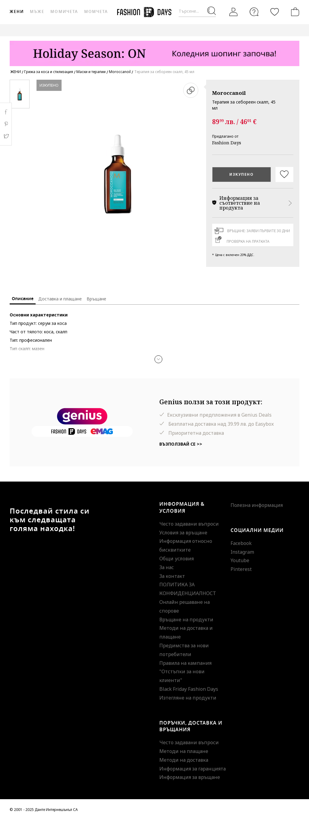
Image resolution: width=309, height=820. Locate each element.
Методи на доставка (183, 760)
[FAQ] (254, 12)
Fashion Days (226, 142)
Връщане (96, 299)
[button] (158, 359)
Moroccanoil (229, 92)
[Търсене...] (197, 11)
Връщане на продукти (186, 619)
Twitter (6, 136)
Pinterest (241, 569)
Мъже (37, 11)
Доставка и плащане (60, 299)
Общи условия (176, 558)
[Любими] (274, 12)
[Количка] (293, 12)
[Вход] (233, 12)
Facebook (241, 543)
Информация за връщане (189, 777)
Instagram (242, 552)
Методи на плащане (183, 751)
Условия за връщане (183, 532)
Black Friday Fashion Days (188, 689)
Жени (17, 11)
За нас (166, 567)
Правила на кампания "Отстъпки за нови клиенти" (185, 672)
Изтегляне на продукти (187, 697)
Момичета (64, 11)
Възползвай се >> (180, 444)
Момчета (96, 11)
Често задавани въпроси (189, 524)
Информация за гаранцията (192, 768)
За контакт (172, 576)
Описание (22, 299)
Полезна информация (257, 505)
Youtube (240, 560)
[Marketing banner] (154, 50)
